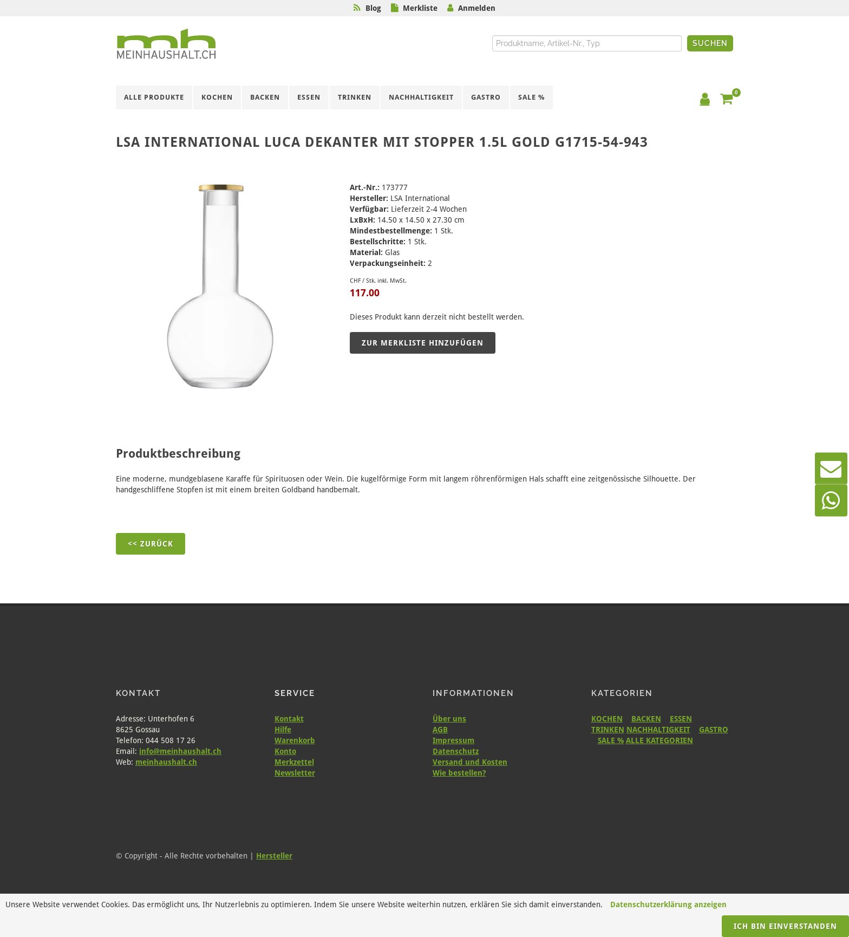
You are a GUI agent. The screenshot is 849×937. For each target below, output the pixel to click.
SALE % (611, 740)
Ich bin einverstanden (785, 926)
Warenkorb (295, 740)
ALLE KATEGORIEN (659, 740)
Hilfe (283, 729)
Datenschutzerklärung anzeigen (668, 904)
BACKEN (646, 718)
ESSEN (681, 718)
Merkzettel (294, 762)
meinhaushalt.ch (166, 762)
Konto (285, 751)
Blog (373, 8)
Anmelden (476, 8)
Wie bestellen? (459, 773)
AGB (440, 729)
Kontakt (289, 718)
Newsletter (295, 773)
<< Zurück (150, 543)
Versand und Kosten (470, 762)
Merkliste (420, 8)
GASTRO (713, 729)
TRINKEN (607, 729)
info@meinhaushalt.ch (180, 751)
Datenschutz (456, 751)
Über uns (449, 718)
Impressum (453, 740)
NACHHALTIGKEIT (658, 729)
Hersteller (274, 855)
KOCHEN (607, 718)
